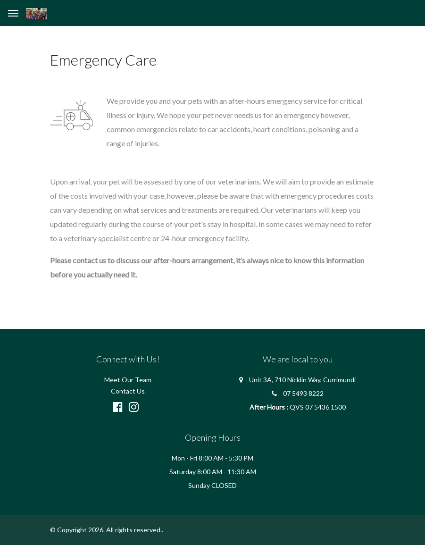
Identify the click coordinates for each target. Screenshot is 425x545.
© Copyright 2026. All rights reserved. (106, 530)
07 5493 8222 (303, 393)
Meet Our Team (127, 380)
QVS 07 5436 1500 (318, 407)
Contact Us (128, 391)
